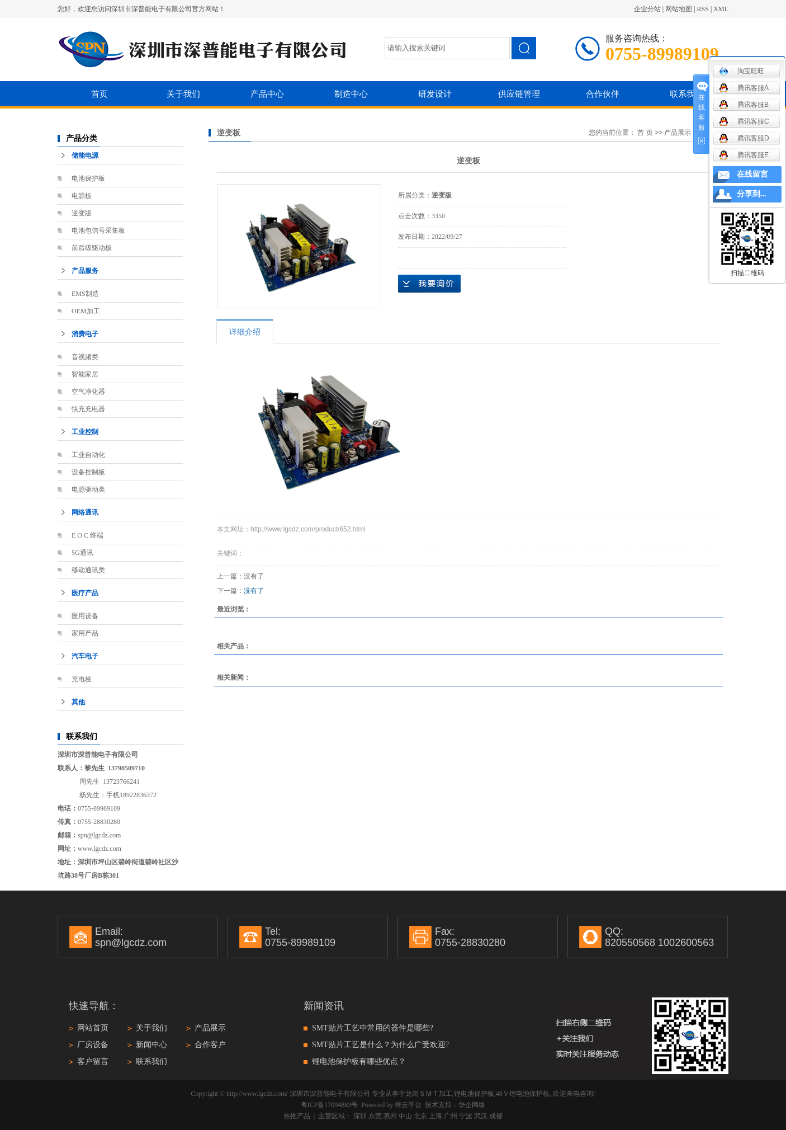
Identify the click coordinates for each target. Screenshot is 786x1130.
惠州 (390, 1116)
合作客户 (210, 1044)
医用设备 (85, 616)
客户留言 (92, 1061)
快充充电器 (88, 409)
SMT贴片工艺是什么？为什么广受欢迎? (380, 1044)
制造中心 (351, 93)
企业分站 (647, 9)
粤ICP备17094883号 (329, 1105)
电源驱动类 (88, 489)
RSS (703, 9)
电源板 (82, 196)
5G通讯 (82, 553)
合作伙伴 (602, 93)
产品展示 (677, 132)
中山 (405, 1116)
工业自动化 (88, 455)
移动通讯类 (88, 570)
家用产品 (85, 633)
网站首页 (92, 1028)
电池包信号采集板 (98, 230)
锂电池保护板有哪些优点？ (359, 1061)
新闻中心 (151, 1044)
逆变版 (82, 213)
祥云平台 (408, 1105)
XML (720, 9)
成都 (496, 1116)
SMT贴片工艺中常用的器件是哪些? (372, 1028)
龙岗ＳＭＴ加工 (428, 1094)
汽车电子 (85, 656)
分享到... (751, 194)
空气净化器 (88, 392)
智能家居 (85, 374)
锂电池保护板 (474, 1094)
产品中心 (267, 93)
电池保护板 (88, 178)
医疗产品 (85, 593)
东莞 (375, 1116)
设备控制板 (88, 472)
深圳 (360, 1116)
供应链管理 (519, 93)
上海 (435, 1116)
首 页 (644, 132)
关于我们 (183, 93)
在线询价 (429, 284)
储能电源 (85, 155)
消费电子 (85, 334)
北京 (420, 1116)
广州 (450, 1116)
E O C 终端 (87, 535)
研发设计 (435, 93)
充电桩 (82, 679)
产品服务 (85, 271)
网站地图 (678, 9)
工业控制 (85, 432)
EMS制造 (85, 294)
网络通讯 (85, 512)
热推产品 (296, 1116)
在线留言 (752, 174)
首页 (99, 93)
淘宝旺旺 (741, 71)
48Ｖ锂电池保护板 (523, 1094)
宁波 (465, 1116)
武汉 (480, 1116)
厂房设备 (92, 1044)
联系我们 (686, 93)
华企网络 (471, 1105)
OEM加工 (86, 311)
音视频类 (85, 357)
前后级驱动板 (92, 248)
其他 (78, 702)
